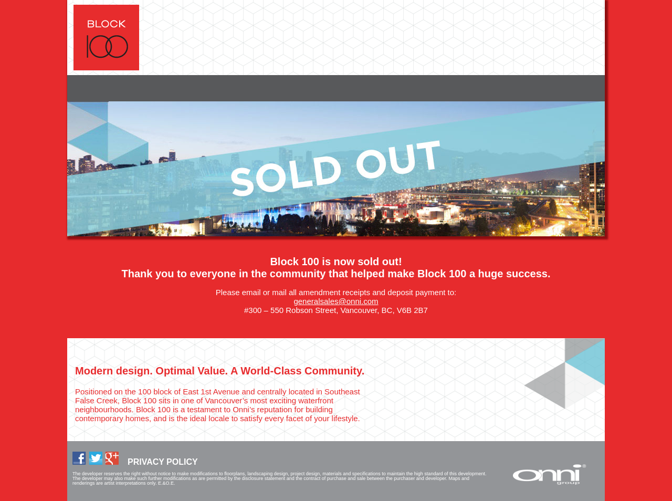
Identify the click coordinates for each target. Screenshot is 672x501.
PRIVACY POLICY (163, 461)
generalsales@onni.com (335, 301)
